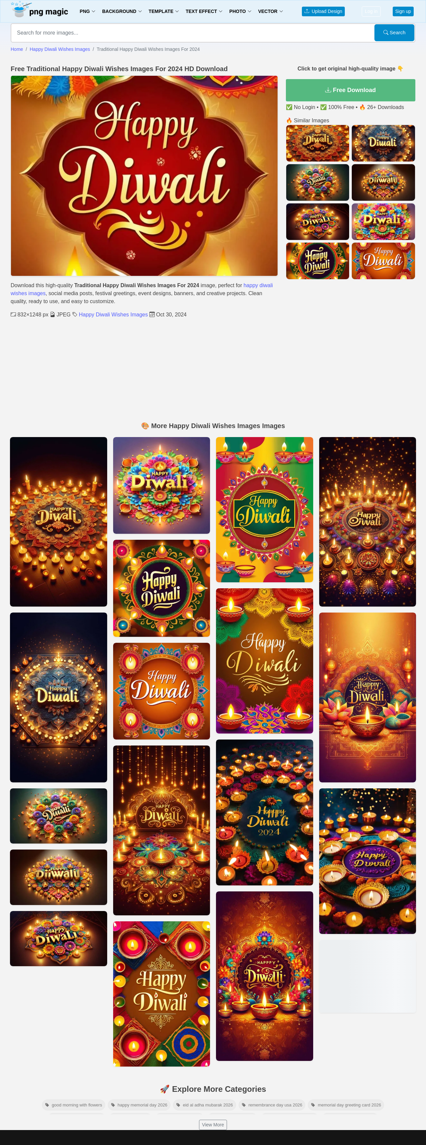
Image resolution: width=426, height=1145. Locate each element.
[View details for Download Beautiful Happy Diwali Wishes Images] (264, 661)
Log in (371, 11)
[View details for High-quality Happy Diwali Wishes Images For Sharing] (367, 861)
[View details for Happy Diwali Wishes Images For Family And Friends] (367, 522)
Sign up (403, 11)
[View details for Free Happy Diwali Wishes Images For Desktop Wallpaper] (58, 938)
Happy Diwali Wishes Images (60, 49)
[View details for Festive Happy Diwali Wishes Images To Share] (161, 485)
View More (213, 1124)
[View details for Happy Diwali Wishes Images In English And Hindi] (58, 522)
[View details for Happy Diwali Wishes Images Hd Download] (367, 697)
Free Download (350, 90)
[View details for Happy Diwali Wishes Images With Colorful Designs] (161, 691)
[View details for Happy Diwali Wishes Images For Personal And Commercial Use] (58, 697)
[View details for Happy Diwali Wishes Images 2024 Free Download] (367, 976)
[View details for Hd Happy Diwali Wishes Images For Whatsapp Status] (58, 816)
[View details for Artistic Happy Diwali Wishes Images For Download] (264, 509)
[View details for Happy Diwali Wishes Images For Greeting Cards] (161, 994)
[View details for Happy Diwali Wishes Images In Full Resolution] (264, 976)
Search (394, 32)
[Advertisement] (213, 368)
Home (17, 49)
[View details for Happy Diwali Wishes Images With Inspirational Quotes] (58, 877)
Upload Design (323, 11)
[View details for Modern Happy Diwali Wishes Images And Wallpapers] (161, 830)
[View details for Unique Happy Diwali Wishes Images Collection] (264, 812)
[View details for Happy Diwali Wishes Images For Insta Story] (161, 588)
